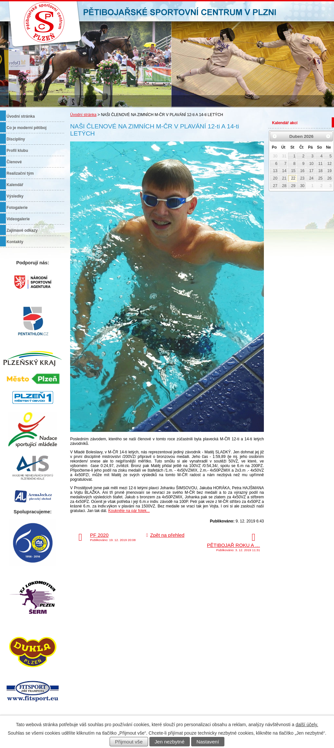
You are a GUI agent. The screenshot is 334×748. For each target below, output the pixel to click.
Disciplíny (16, 139)
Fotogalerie (17, 207)
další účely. (307, 724)
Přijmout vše (129, 741)
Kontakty (15, 242)
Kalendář (15, 185)
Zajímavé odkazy (22, 230)
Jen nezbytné (170, 741)
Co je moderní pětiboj (27, 127)
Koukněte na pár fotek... (129, 510)
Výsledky (15, 196)
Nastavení (207, 741)
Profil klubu (17, 150)
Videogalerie (18, 219)
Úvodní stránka (83, 114)
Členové (14, 162)
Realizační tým (20, 173)
